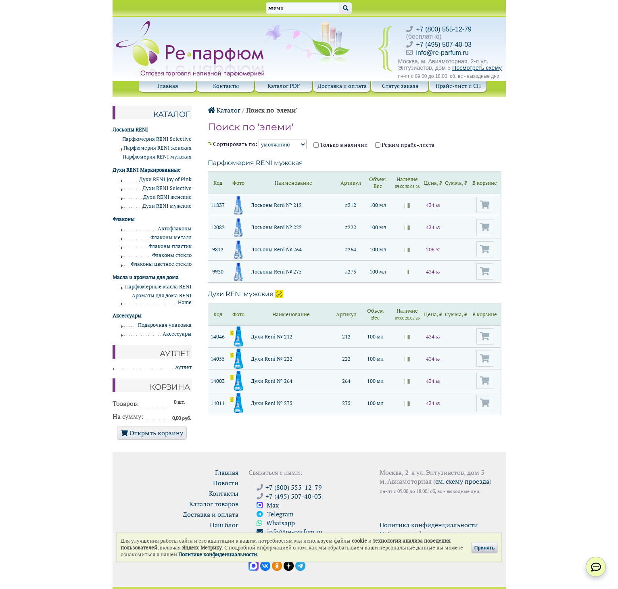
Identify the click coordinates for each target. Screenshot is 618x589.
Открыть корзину (152, 432)
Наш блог (224, 524)
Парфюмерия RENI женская (157, 147)
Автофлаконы (175, 228)
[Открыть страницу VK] (265, 565)
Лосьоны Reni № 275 (276, 271)
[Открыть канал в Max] (253, 565)
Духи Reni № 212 (271, 336)
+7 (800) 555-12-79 (444, 29)
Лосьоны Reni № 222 (276, 227)
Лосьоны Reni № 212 (276, 205)
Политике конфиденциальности (217, 554)
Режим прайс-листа (404, 144)
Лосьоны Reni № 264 (276, 249)
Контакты (226, 86)
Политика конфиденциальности (429, 524)
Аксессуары (177, 333)
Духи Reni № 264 (271, 381)
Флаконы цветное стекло (161, 264)
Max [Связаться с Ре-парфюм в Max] (268, 505)
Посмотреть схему (477, 68)
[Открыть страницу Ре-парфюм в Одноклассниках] (277, 565)
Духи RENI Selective (167, 188)
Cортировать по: (260, 144)
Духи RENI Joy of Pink (165, 179)
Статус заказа (400, 86)
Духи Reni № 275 (271, 403)
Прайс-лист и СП (458, 86)
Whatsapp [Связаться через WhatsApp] (276, 522)
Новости (225, 482)
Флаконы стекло (172, 255)
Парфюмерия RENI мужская (255, 163)
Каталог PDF (283, 86)
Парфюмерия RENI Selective (157, 139)
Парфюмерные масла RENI (158, 286)
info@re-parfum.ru (442, 52)
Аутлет (183, 367)
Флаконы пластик (170, 246)
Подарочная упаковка (165, 325)
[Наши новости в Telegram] (300, 565)
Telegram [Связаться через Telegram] (275, 514)
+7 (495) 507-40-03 (444, 44)
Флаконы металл (171, 237)
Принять (484, 547)
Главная (167, 86)
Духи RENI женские (167, 197)
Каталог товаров (213, 503)
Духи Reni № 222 (271, 358)
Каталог (224, 110)
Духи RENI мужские (241, 294)
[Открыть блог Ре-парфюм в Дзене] (289, 565)
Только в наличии (340, 144)
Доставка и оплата (342, 86)
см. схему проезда (462, 481)
